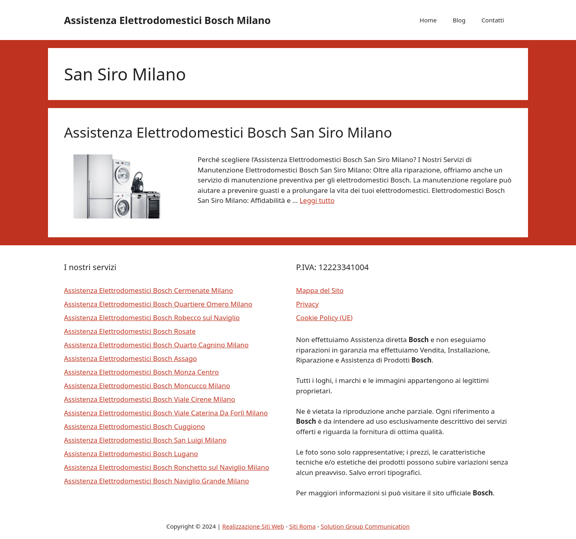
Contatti (493, 20)
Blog (459, 20)
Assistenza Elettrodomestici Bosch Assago (130, 358)
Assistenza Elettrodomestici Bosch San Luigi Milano (145, 440)
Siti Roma (302, 526)
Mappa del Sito (320, 290)
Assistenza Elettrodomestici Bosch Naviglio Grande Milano (156, 480)
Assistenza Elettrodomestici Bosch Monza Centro (141, 372)
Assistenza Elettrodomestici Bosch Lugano (131, 453)
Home (428, 20)
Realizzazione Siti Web (253, 526)
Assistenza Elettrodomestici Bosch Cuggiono (134, 426)
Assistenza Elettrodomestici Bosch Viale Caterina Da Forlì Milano (166, 412)
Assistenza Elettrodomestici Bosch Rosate (130, 331)
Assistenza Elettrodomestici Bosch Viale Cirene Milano (149, 399)
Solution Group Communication (365, 526)
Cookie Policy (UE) (324, 317)
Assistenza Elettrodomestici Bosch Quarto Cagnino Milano (156, 344)
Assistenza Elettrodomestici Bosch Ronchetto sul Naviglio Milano (166, 467)
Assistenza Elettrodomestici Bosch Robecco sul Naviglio (152, 317)
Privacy (307, 304)
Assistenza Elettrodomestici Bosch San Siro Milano (228, 132)
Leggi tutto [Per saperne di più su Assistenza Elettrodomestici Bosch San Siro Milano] (317, 200)
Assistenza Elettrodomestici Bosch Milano (167, 20)
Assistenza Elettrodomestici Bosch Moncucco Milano (147, 385)
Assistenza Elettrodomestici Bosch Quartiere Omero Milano (158, 304)
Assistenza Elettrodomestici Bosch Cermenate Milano (148, 290)
